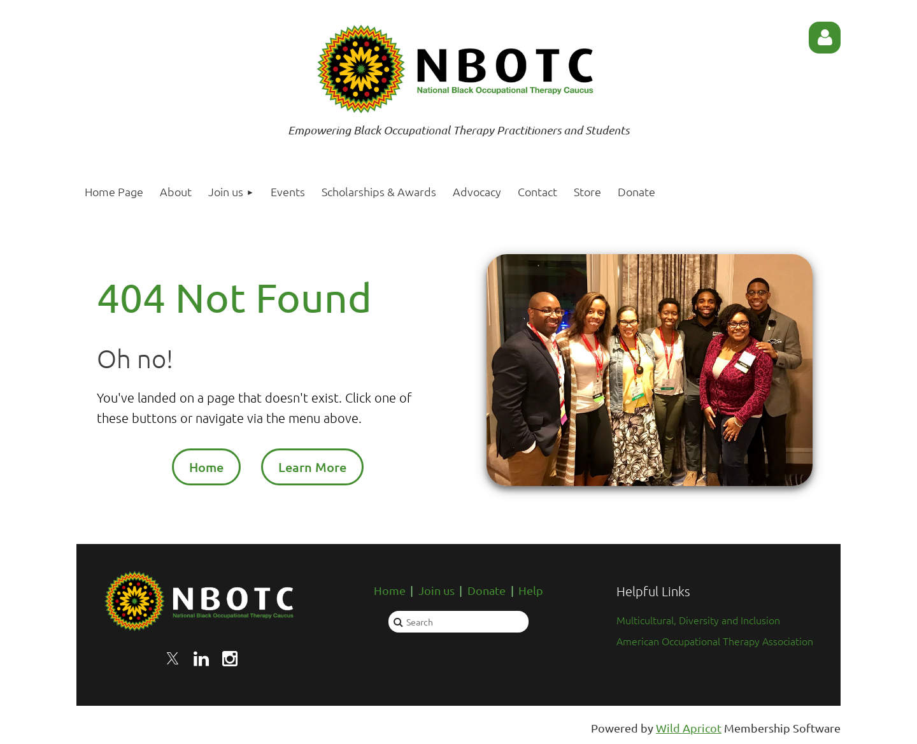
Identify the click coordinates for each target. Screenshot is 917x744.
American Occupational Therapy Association (714, 641)
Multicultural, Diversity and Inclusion (698, 620)
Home (206, 467)
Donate (486, 590)
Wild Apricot (689, 727)
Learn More (312, 467)
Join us (436, 590)
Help (530, 590)
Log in (825, 38)
